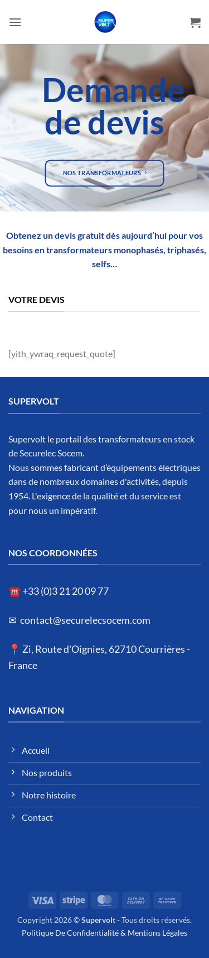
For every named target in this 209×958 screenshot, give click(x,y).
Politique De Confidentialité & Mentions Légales (104, 932)
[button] (15, 22)
